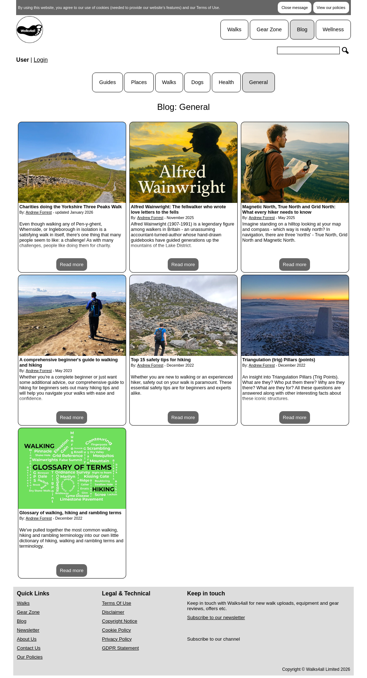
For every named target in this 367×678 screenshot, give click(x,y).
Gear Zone (269, 29)
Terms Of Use (116, 603)
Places (139, 82)
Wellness (333, 29)
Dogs (197, 82)
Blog (302, 29)
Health (226, 82)
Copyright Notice (120, 621)
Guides (107, 82)
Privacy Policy (117, 639)
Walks (234, 29)
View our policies (331, 7)
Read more (72, 264)
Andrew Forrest (39, 212)
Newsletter (28, 630)
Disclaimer (113, 612)
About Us (27, 639)
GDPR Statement (120, 648)
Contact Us (28, 648)
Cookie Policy (116, 630)
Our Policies (30, 657)
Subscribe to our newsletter (216, 617)
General (258, 82)
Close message (294, 7)
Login (41, 60)
